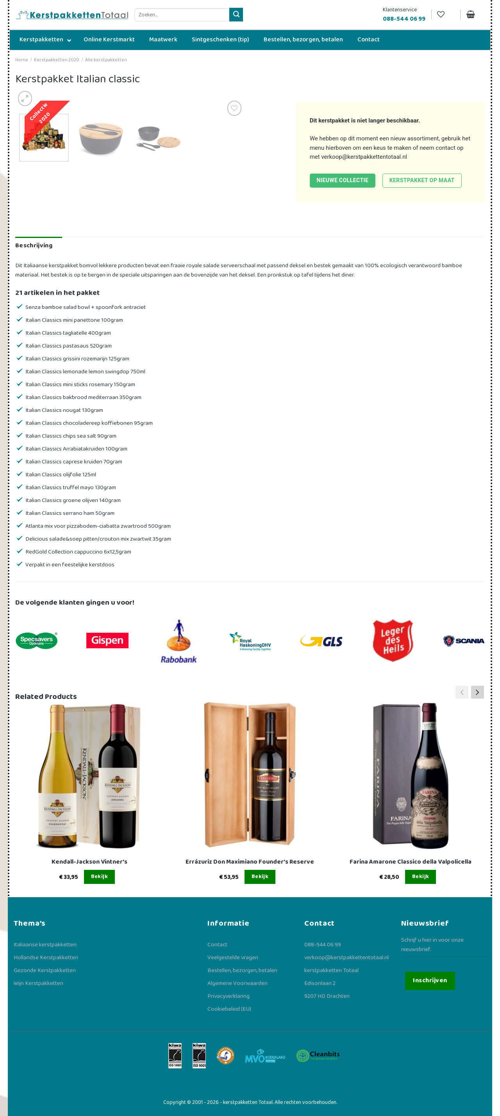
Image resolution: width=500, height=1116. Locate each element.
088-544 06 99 (322, 944)
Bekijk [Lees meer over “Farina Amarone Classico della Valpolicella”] (420, 876)
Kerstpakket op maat (422, 180)
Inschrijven (430, 980)
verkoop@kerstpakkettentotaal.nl (364, 156)
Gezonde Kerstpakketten (45, 970)
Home (21, 60)
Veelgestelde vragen (232, 957)
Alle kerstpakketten (106, 60)
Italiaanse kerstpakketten (45, 944)
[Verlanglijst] (445, 14)
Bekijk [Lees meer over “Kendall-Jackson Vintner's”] (99, 876)
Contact (217, 944)
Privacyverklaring (228, 996)
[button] (477, 692)
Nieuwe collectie (342, 180)
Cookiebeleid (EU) (229, 1009)
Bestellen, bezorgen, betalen (242, 970)
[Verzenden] (236, 14)
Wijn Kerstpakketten (38, 983)
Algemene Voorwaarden (237, 983)
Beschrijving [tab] (33, 245)
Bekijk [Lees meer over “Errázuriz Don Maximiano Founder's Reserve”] (260, 876)
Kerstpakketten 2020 (56, 60)
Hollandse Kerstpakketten (46, 957)
